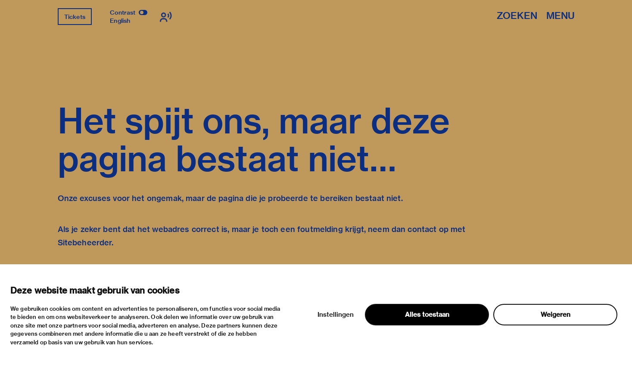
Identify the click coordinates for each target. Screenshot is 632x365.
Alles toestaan (427, 314)
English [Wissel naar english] (120, 21)
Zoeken (517, 16)
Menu (560, 16)
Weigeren (555, 314)
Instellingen (336, 314)
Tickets (74, 17)
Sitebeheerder (85, 242)
